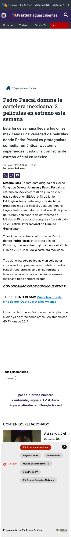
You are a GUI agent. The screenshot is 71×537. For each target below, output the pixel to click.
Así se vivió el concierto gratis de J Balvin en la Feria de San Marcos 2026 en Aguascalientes (55, 436)
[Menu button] (4, 15)
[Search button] (66, 15)
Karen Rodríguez (16, 168)
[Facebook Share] (17, 175)
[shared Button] (11, 175)
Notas (10, 378)
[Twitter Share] (5, 175)
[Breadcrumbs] (10, 88)
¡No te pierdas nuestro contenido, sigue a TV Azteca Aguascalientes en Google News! (35, 400)
